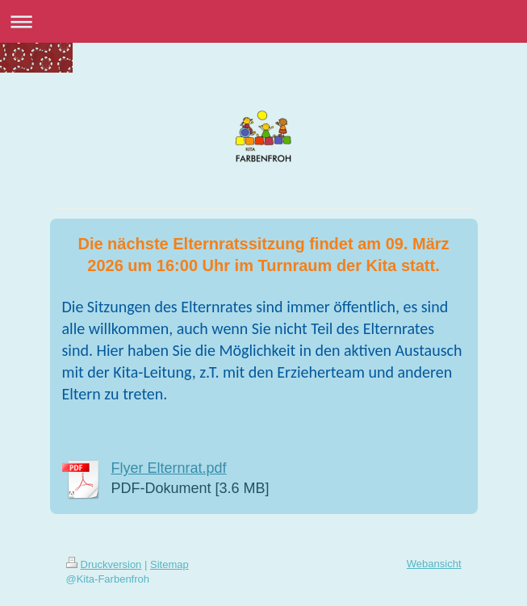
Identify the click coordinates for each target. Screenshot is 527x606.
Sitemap (169, 564)
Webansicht (434, 564)
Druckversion (104, 564)
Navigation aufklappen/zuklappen (263, 21)
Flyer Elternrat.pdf (169, 468)
